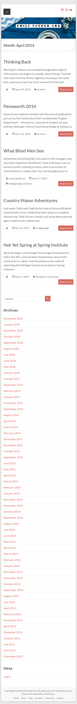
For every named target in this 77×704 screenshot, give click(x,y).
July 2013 (9, 602)
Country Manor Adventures (30, 200)
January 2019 (11, 324)
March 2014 (10, 553)
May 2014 (9, 541)
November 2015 (13, 445)
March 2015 (10, 481)
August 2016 (11, 415)
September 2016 (13, 409)
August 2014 (11, 523)
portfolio (39, 698)
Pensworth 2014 (19, 106)
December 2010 (13, 656)
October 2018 (11, 336)
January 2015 (11, 493)
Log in (7, 676)
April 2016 (9, 421)
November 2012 (13, 620)
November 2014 (13, 505)
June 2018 (9, 360)
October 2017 (11, 378)
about (23, 698)
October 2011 (11, 638)
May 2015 (9, 469)
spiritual (27, 183)
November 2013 (13, 578)
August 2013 (11, 596)
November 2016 (13, 403)
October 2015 (11, 451)
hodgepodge (15, 183)
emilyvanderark (16, 178)
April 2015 (9, 475)
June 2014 (9, 535)
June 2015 (9, 463)
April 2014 (9, 547)
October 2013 (11, 584)
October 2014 (11, 511)
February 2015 (12, 487)
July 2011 (9, 644)
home (16, 698)
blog (31, 698)
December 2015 (13, 439)
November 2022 (13, 318)
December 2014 (13, 499)
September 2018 (13, 342)
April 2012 (9, 626)
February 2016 (12, 433)
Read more (66, 89)
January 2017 (11, 396)
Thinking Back (17, 61)
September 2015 (13, 457)
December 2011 (13, 632)
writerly (41, 89)
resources (49, 698)
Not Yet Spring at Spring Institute (35, 245)
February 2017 (12, 390)
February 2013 (12, 614)
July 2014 (9, 529)
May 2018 (9, 366)
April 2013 (9, 608)
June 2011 (9, 650)
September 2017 (13, 384)
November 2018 (13, 330)
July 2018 (9, 354)
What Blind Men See (23, 150)
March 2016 (10, 427)
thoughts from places (47, 276)
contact (60, 698)
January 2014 (11, 565)
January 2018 (11, 372)
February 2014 (12, 559)
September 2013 (13, 590)
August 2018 (11, 348)
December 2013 (13, 571)
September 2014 (13, 517)
